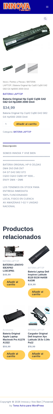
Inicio (5, 81)
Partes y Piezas (17, 81)
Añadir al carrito (26, 123)
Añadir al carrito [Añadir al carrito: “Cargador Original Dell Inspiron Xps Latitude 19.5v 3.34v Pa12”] (37, 355)
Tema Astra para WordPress (28, 405)
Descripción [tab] (10, 146)
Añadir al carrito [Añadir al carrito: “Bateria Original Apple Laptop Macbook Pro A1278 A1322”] (12, 355)
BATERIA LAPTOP (13, 94)
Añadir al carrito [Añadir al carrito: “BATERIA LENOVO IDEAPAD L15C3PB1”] (12, 283)
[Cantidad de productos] (7, 124)
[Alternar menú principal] (47, 7)
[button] (45, 18)
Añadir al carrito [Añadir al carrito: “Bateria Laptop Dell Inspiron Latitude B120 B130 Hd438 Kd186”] (37, 293)
